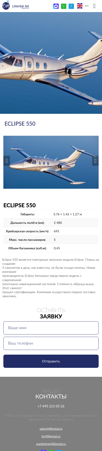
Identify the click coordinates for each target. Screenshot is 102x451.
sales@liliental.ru (51, 428)
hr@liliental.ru (51, 436)
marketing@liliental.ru (51, 444)
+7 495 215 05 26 (51, 406)
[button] (6, 161)
